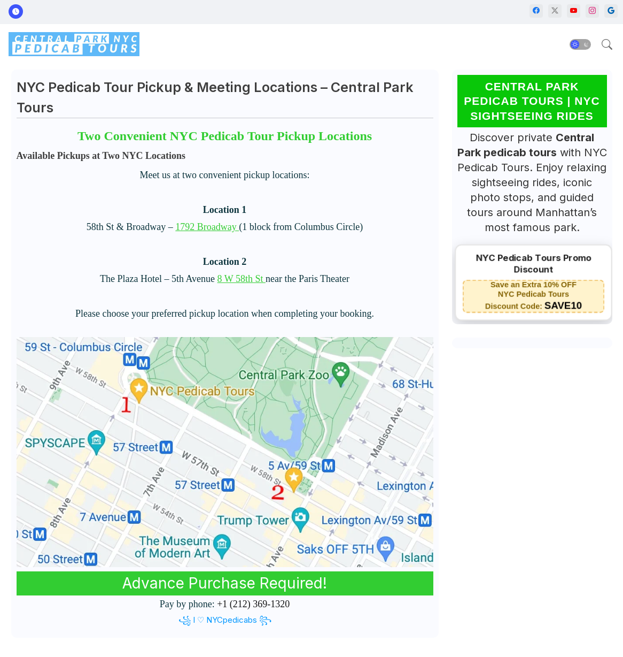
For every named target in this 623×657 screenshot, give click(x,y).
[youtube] (573, 11)
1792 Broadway (207, 226)
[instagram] (592, 11)
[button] (580, 44)
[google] (611, 11)
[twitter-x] (555, 11)
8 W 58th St (241, 278)
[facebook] (536, 11)
